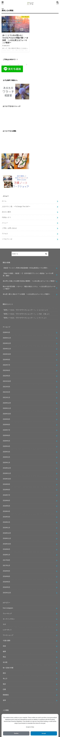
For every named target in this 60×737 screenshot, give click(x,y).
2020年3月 (6, 452)
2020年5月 (6, 441)
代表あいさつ (6, 217)
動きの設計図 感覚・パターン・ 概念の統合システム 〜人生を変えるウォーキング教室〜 (29, 288)
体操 (4, 646)
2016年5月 (6, 587)
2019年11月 (7, 473)
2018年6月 (6, 549)
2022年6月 (6, 370)
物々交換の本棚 (8, 668)
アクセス (5, 233)
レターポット (7, 630)
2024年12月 (7, 343)
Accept (44, 733)
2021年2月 (6, 392)
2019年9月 (6, 484)
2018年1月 (6, 554)
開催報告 (6, 695)
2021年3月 (6, 386)
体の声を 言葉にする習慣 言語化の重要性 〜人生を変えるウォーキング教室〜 (29, 281)
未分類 (5, 662)
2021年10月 (7, 381)
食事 (4, 700)
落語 (4, 684)
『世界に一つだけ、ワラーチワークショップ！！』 (19, 310)
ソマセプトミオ (7, 239)
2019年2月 (6, 522)
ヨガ (4, 624)
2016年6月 (6, 582)
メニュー (5, 223)
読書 (4, 689)
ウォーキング (7, 613)
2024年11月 (7, 348)
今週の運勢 (6, 640)
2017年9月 (6, 560)
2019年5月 (6, 506)
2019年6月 (6, 500)
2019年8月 (6, 489)
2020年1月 (6, 462)
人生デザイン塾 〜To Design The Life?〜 (16, 206)
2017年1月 (6, 565)
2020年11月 (7, 408)
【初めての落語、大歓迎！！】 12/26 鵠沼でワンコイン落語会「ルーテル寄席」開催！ (28, 274)
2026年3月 (6, 332)
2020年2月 (6, 457)
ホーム (4, 201)
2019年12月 (7, 468)
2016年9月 (6, 571)
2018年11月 (7, 538)
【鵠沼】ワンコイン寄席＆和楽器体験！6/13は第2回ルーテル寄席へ (25, 268)
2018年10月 (7, 544)
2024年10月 (7, 354)
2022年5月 (6, 376)
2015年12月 (7, 592)
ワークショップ (8, 635)
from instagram (8, 608)
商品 (4, 657)
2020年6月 (6, 435)
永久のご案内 (6, 212)
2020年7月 (6, 430)
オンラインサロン (9, 619)
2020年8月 (6, 424)
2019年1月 (6, 527)
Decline (16, 733)
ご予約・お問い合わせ (9, 228)
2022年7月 (6, 365)
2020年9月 (6, 419)
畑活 (4, 673)
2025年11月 (7, 338)
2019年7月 (6, 495)
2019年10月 (7, 479)
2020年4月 (6, 446)
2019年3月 (6, 517)
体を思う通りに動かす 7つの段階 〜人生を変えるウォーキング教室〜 (26, 294)
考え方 (5, 678)
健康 (4, 651)
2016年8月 (6, 576)
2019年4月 (6, 511)
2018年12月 (7, 533)
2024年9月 (6, 359)
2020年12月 (7, 403)
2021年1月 (6, 397)
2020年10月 (7, 414)
